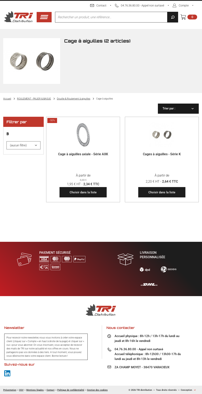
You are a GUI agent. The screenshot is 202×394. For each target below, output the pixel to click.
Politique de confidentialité (70, 390)
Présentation (9, 390)
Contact (50, 390)
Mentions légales (35, 390)
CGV (21, 390)
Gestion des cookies (97, 390)
